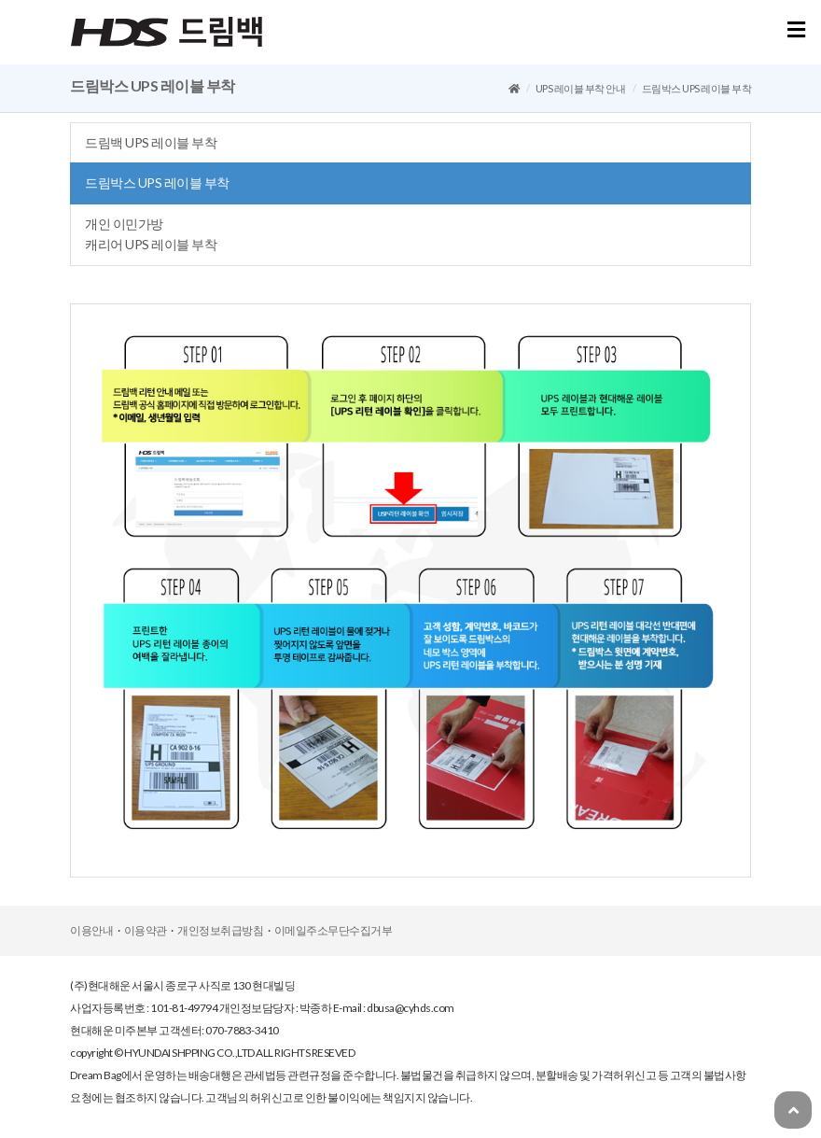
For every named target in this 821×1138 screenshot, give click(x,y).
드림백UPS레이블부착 (150, 142)
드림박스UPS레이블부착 (157, 182)
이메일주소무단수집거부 (333, 930)
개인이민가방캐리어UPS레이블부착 (150, 234)
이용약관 (145, 930)
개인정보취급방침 (220, 930)
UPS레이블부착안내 (581, 88)
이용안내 (91, 930)
